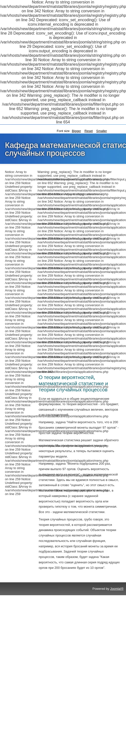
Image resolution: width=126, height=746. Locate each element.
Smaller (101, 131)
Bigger (76, 131)
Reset (88, 131)
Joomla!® (117, 589)
